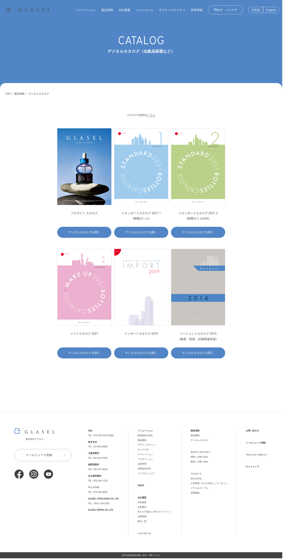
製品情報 (107, 10)
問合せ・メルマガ (225, 10)
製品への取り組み (199, 461)
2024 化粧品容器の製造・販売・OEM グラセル (141, 555)
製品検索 (195, 435)
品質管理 (142, 463)
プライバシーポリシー (257, 454)
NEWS (141, 485)
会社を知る (196, 478)
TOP (8, 93)
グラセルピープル (199, 488)
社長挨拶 (142, 502)
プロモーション (145, 459)
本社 (90, 430)
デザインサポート (146, 444)
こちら (151, 115)
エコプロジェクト (146, 473)
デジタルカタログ (38, 93)
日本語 (255, 10)
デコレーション (145, 454)
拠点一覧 (142, 521)
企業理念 (142, 507)
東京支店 (92, 441)
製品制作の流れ (145, 435)
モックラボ (143, 449)
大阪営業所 (93, 453)
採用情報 (197, 10)
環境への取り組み (199, 456)
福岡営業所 (93, 464)
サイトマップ (252, 466)
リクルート (196, 473)
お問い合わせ (252, 430)
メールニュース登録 (47, 455)
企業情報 (142, 516)
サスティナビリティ (172, 10)
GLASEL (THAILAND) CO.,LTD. (103, 498)
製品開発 (142, 440)
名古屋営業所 (94, 475)
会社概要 (124, 10)
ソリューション (85, 10)
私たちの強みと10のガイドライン (154, 511)
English (271, 10)
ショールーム (144, 10)
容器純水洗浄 (144, 468)
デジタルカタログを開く (84, 232)
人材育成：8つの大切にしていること (209, 483)
